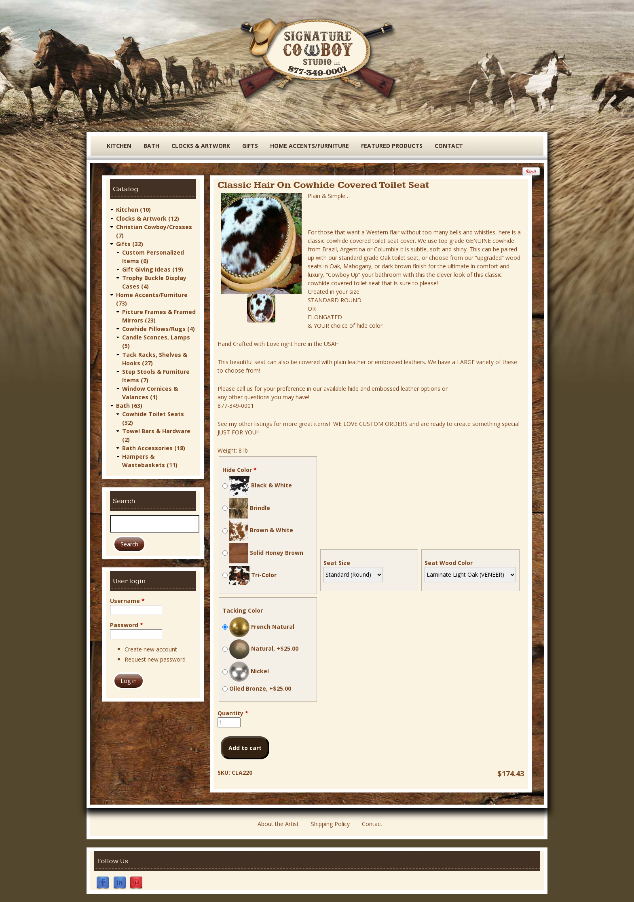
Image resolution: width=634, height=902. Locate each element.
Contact (449, 146)
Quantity (233, 713)
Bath (123, 123)
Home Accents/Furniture (309, 146)
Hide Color (239, 470)
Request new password (155, 658)
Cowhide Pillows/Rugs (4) (158, 328)
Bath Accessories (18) (153, 447)
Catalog (101, 123)
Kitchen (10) (133, 209)
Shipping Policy (330, 824)
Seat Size (336, 563)
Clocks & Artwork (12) (147, 218)
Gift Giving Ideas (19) (152, 269)
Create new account (151, 648)
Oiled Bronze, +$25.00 (260, 688)
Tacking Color (242, 610)
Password (126, 624)
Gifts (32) (129, 243)
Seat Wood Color (449, 563)
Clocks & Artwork (200, 146)
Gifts (250, 146)
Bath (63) (129, 405)
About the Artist (278, 824)
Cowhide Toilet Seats (163, 123)
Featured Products (392, 146)
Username (127, 600)
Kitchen (119, 146)
